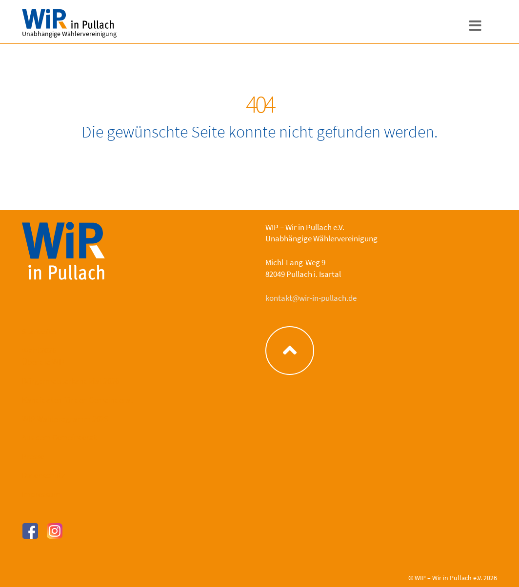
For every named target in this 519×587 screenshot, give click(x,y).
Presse (33, 456)
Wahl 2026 (39, 350)
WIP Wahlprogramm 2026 (65, 418)
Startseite (39, 331)
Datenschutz (43, 475)
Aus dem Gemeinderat (59, 437)
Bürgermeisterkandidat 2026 (70, 380)
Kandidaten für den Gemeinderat (77, 399)
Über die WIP (43, 361)
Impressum (41, 494)
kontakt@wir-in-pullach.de (311, 298)
